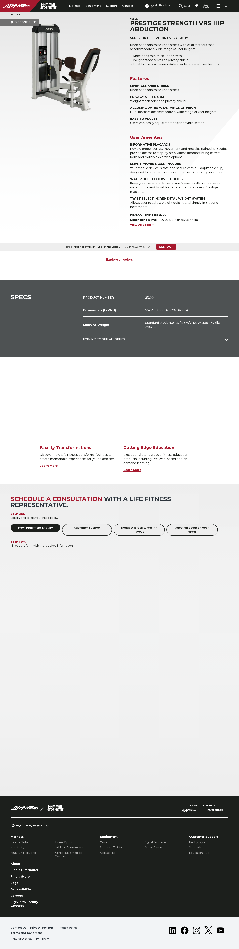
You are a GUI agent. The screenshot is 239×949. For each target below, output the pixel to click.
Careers (17, 895)
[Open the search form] (184, 6)
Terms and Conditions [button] (26, 933)
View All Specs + (142, 224)
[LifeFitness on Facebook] (185, 931)
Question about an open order (192, 529)
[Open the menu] (221, 6)
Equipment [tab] (93, 5)
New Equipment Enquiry (35, 527)
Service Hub (197, 847)
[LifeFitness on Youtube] (220, 931)
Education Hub (199, 852)
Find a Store (20, 876)
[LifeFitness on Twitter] (208, 931)
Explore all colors (119, 259)
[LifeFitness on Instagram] (196, 931)
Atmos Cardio (153, 847)
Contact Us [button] (18, 927)
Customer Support (87, 527)
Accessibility (21, 889)
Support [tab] (111, 5)
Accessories (107, 852)
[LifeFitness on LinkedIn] (173, 931)
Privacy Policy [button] (68, 927)
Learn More (49, 466)
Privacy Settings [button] (42, 927)
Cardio (104, 842)
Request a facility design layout (139, 529)
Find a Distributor (25, 870)
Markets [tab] (74, 5)
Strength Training (112, 847)
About (15, 864)
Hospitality (17, 847)
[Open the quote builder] (203, 6)
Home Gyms (63, 842)
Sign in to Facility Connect (24, 904)
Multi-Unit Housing (23, 852)
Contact (127, 5)
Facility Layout (198, 842)
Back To (17, 14)
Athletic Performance (69, 847)
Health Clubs (19, 842)
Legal (15, 883)
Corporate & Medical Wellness (68, 854)
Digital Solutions (155, 842)
